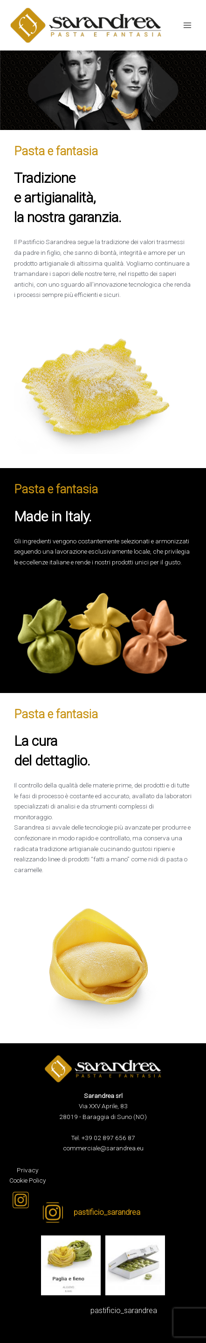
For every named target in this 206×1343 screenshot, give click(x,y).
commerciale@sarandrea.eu (103, 1148)
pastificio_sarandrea (123, 1310)
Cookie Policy (27, 1180)
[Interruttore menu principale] (187, 25)
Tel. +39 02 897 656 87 (103, 1137)
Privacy (28, 1170)
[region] (103, 90)
